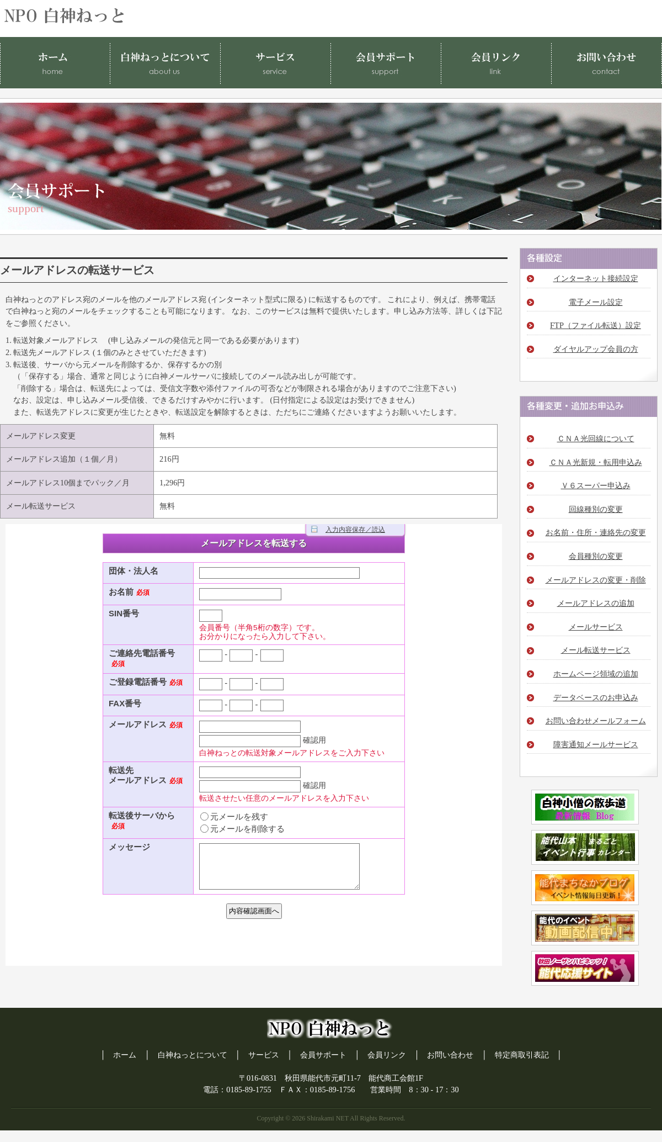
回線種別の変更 (596, 509)
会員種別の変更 (596, 556)
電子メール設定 (596, 302)
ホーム (124, 1054)
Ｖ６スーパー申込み (596, 485)
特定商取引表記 (522, 1054)
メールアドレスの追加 (595, 603)
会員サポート (323, 1054)
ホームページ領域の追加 (595, 673)
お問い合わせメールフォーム (596, 720)
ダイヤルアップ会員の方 (595, 349)
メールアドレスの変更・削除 (596, 579)
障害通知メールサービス (595, 744)
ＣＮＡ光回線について (595, 438)
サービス (263, 1054)
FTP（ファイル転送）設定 (595, 325)
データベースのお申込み (595, 697)
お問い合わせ (450, 1054)
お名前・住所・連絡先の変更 (596, 532)
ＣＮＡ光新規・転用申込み (595, 462)
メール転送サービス (596, 650)
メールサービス (596, 626)
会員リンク (386, 1054)
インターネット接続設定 (595, 278)
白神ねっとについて (192, 1054)
